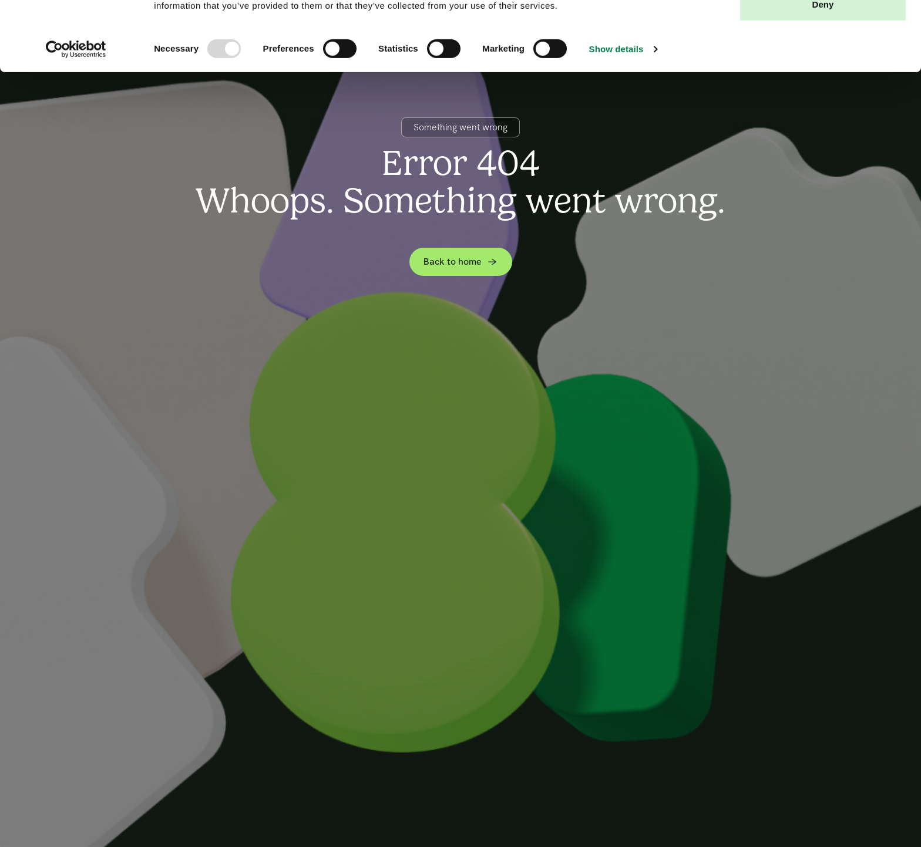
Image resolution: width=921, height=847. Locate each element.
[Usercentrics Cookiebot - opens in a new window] (76, 114)
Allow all (823, 31)
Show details (616, 114)
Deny (822, 70)
